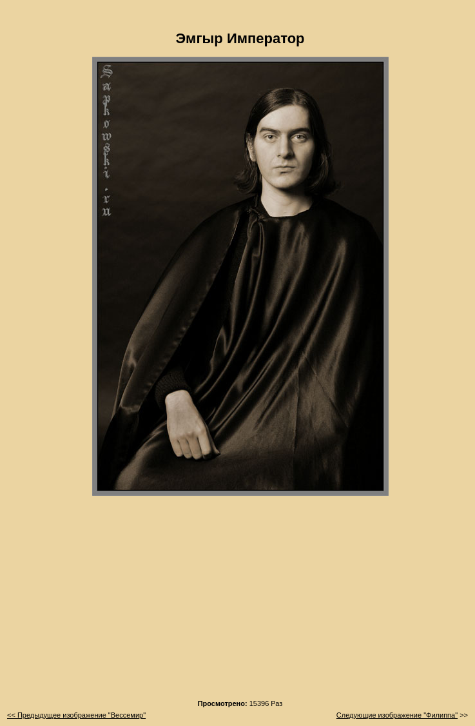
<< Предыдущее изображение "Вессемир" (76, 715)
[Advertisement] (240, 601)
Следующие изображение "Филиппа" (397, 715)
